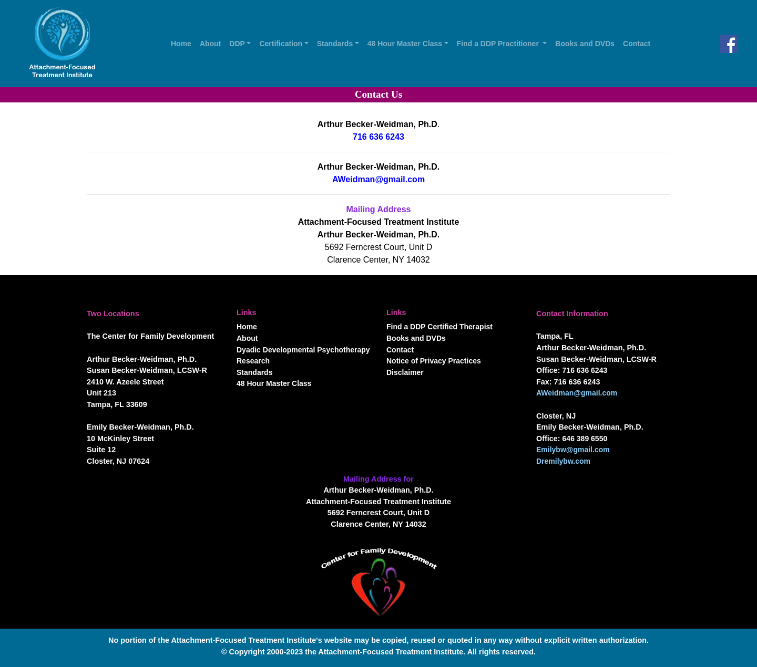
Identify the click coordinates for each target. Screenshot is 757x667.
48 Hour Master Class (274, 383)
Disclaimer (405, 372)
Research (253, 361)
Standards (254, 372)
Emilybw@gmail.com (573, 449)
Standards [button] (335, 43)
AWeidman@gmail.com (378, 179)
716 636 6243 (378, 136)
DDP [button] (237, 43)
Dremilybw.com (563, 461)
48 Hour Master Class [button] (404, 43)
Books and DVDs (587, 43)
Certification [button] (280, 43)
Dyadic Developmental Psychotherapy (303, 350)
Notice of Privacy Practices (433, 361)
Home (183, 43)
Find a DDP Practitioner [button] (499, 43)
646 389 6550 (585, 438)
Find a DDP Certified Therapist (439, 326)
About (212, 43)
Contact (638, 43)
